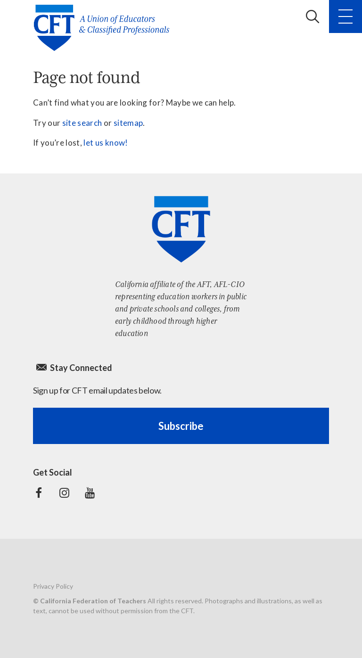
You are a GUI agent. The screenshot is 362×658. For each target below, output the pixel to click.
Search (312, 16)
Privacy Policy (53, 586)
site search (82, 123)
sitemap (128, 123)
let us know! (105, 143)
